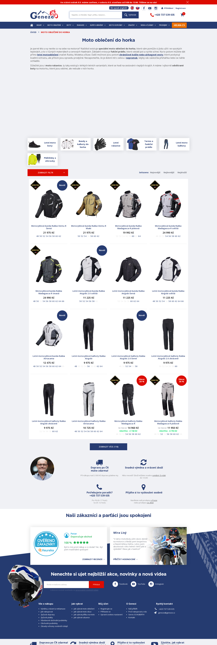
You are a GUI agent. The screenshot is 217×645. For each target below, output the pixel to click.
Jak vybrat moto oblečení (84, 586)
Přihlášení (167, 8)
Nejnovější (155, 172)
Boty (70, 25)
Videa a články (148, 25)
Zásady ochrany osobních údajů (54, 604)
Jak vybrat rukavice (82, 595)
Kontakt (131, 595)
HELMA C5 (179, 25)
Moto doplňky (117, 25)
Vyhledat (130, 14)
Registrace (181, 8)
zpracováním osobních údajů (86, 568)
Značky (132, 25)
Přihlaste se (106, 589)
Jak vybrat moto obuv (82, 589)
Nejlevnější (169, 172)
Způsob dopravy (48, 592)
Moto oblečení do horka (55, 32)
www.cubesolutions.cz (115, 635)
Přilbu (163, 623)
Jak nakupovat (47, 589)
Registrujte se (106, 586)
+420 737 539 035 (138, 475)
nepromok (132, 57)
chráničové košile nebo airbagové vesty (141, 54)
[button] (182, 15)
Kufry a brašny (98, 25)
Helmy (40, 25)
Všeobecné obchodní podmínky (54, 598)
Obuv (172, 625)
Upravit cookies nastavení (111, 592)
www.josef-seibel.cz (67, 637)
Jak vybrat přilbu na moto (84, 592)
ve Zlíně (177, 478)
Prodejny (164, 25)
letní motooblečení (47, 54)
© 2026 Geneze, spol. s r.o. (42, 635)
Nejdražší (182, 172)
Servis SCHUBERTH (136, 592)
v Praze (180, 475)
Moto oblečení (55, 25)
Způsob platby (47, 595)
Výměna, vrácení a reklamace (53, 586)
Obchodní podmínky (49, 601)
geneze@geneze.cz (166, 590)
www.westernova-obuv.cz (89, 637)
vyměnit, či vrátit (101, 478)
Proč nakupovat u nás (137, 589)
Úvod (33, 32)
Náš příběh (132, 586)
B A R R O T (89, 635)
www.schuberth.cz (49, 637)
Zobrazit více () (108, 446)
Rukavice (82, 25)
